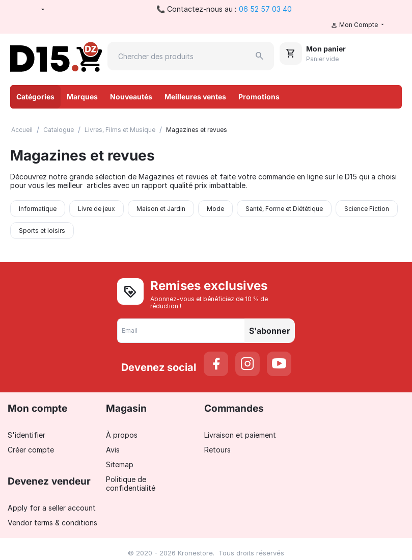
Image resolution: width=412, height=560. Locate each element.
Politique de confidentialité (130, 483)
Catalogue (58, 130)
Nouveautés (131, 96)
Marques (82, 96)
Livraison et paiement (240, 435)
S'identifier (26, 435)
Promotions (259, 96)
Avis (113, 449)
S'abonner (269, 331)
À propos (122, 435)
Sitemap (119, 464)
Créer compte (31, 449)
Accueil (22, 130)
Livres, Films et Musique (120, 130)
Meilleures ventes (195, 96)
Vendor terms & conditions (52, 522)
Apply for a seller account (52, 507)
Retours (217, 449)
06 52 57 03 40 (265, 9)
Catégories (35, 96)
